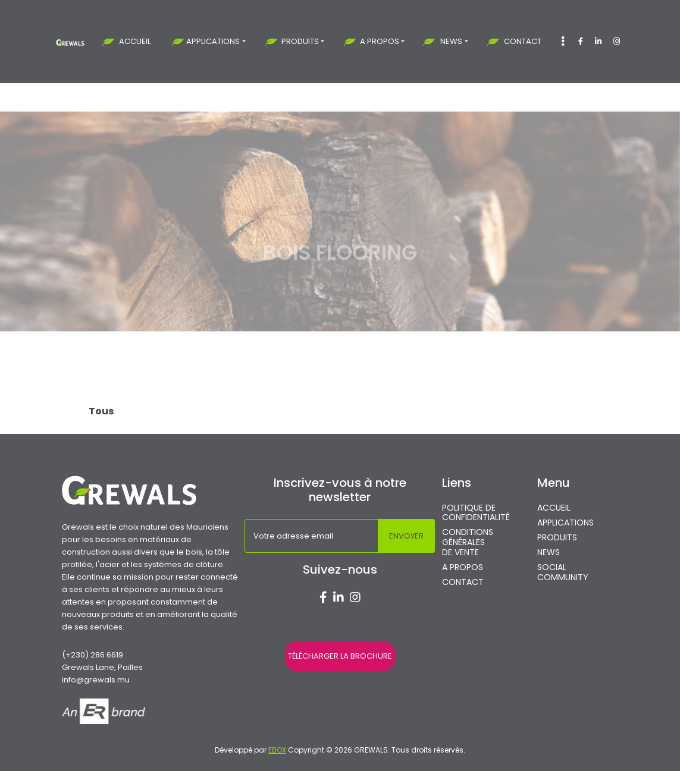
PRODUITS (300, 41)
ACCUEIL (135, 41)
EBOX (277, 750)
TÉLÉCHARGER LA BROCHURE (340, 656)
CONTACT (522, 41)
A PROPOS (379, 41)
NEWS (451, 41)
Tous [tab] (101, 411)
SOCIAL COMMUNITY (562, 572)
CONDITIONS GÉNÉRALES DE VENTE (467, 542)
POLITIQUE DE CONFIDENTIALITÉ (476, 513)
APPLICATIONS (213, 41)
